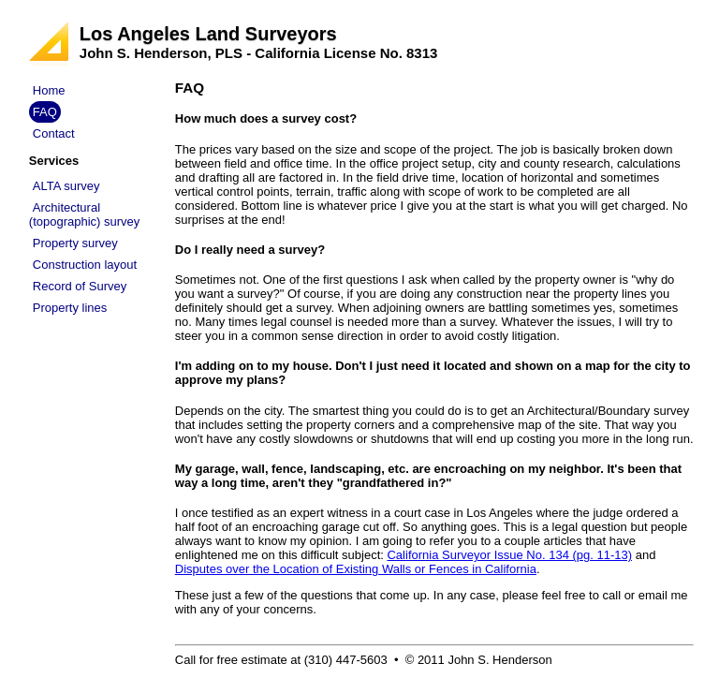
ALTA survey (66, 186)
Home (49, 90)
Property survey (75, 243)
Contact (54, 133)
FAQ (45, 112)
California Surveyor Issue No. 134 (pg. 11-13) (509, 555)
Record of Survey (79, 286)
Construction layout (85, 265)
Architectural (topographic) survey (84, 214)
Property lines (70, 308)
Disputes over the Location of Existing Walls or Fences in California (355, 569)
